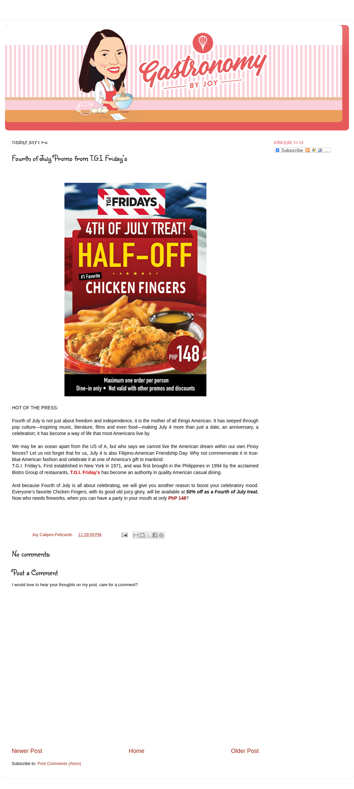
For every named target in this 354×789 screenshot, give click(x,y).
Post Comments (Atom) (59, 763)
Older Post (245, 751)
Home (136, 751)
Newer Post (27, 751)
